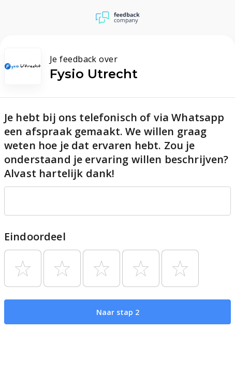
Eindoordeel (35, 236)
